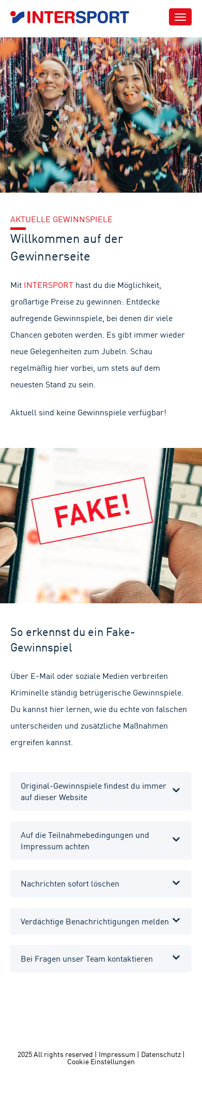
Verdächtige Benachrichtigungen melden (95, 921)
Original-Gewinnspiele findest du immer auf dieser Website (93, 791)
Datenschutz (161, 1054)
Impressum (117, 1054)
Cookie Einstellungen (101, 1061)
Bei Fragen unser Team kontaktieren (87, 958)
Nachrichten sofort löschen (70, 883)
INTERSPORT (48, 285)
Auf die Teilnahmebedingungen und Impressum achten (85, 840)
